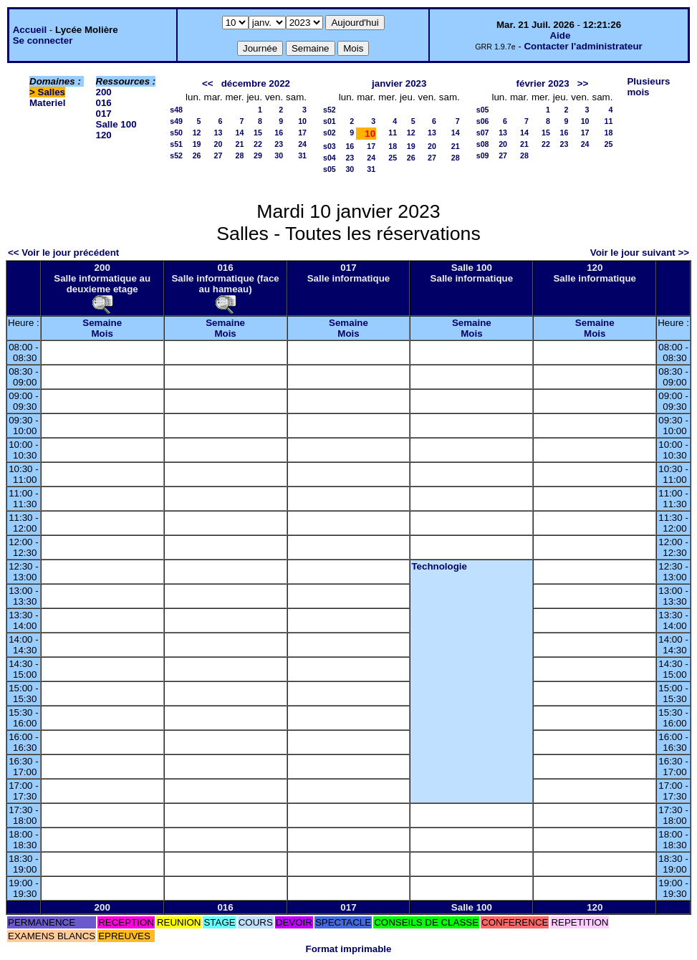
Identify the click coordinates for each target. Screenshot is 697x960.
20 (218, 144)
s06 (482, 121)
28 (240, 155)
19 (197, 144)
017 (104, 113)
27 (218, 155)
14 (240, 132)
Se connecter (43, 40)
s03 (329, 146)
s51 (176, 144)
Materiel (47, 102)
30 (278, 155)
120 (104, 135)
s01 (329, 121)
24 (302, 144)
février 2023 (542, 83)
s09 (482, 155)
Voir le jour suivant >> (639, 252)
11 (392, 132)
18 (392, 146)
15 (258, 132)
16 (278, 132)
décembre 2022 (255, 83)
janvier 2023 (399, 83)
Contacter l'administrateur (583, 46)
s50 (176, 132)
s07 (482, 132)
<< (207, 83)
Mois (102, 333)
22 (258, 144)
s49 (176, 121)
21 (240, 144)
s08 (482, 144)
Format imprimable (349, 949)
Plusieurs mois (648, 86)
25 (392, 157)
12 (197, 132)
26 (197, 155)
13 (218, 132)
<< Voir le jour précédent (63, 252)
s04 (329, 157)
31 (302, 155)
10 (302, 121)
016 (104, 102)
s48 (176, 109)
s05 (329, 169)
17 (302, 132)
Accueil (30, 29)
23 (278, 144)
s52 (176, 155)
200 (104, 92)
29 (258, 155)
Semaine (102, 322)
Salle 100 (116, 124)
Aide (559, 35)
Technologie (439, 566)
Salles (52, 92)
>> (583, 83)
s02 (329, 132)
